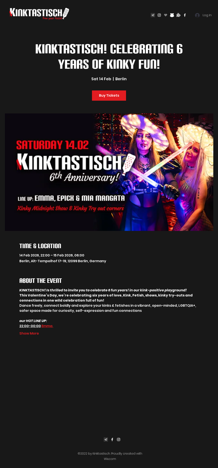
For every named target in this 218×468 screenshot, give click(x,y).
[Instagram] (159, 15)
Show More (29, 333)
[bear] (172, 15)
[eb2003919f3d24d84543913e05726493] (153, 15)
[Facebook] (185, 15)
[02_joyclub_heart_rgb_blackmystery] (166, 15)
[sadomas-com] (178, 15)
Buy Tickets (109, 95)
